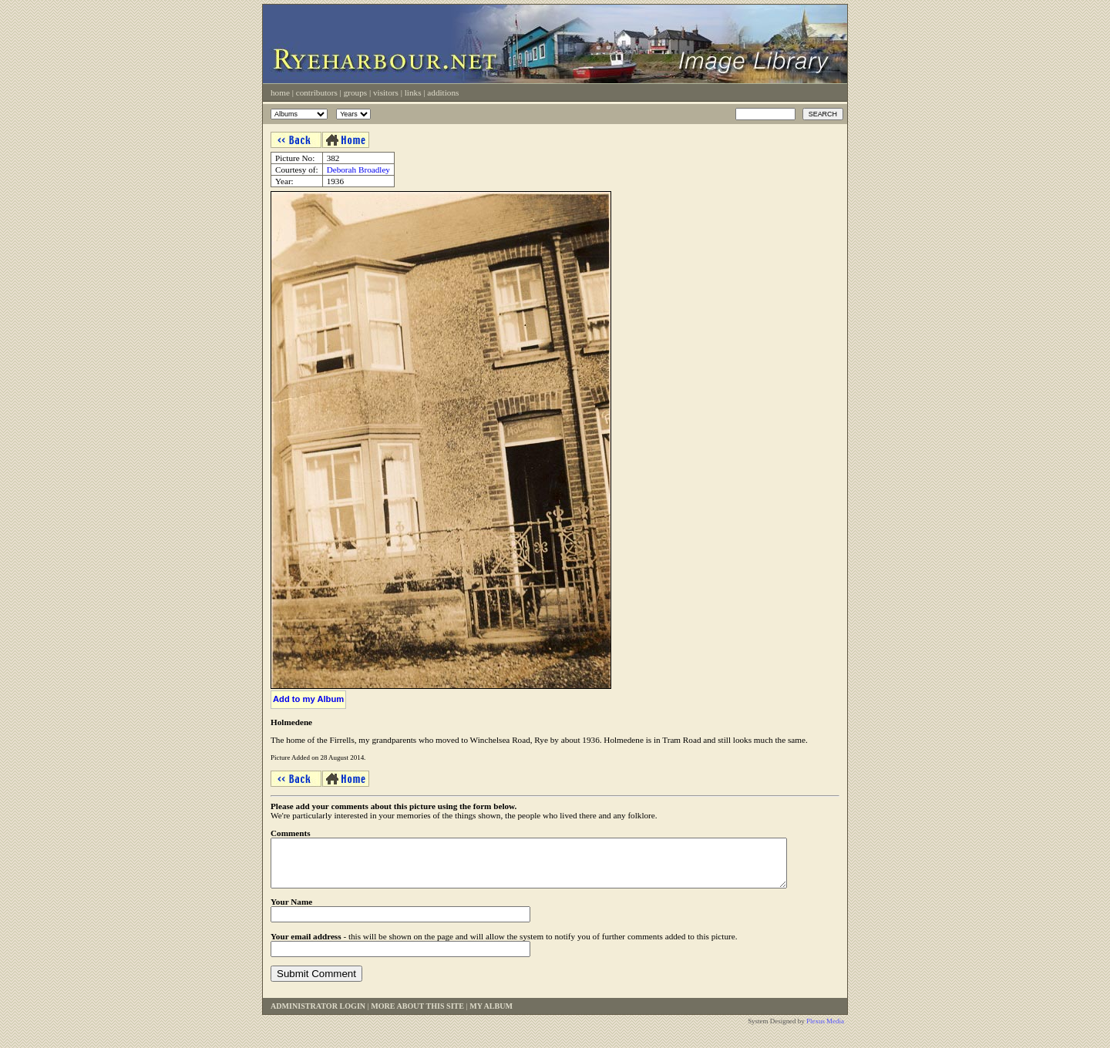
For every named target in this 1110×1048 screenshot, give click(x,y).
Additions (443, 92)
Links (413, 92)
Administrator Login (318, 1015)
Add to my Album (308, 699)
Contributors (317, 92)
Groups (355, 92)
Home (280, 92)
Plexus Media (825, 1030)
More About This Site (417, 1015)
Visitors (386, 92)
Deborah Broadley (358, 169)
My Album (491, 1015)
